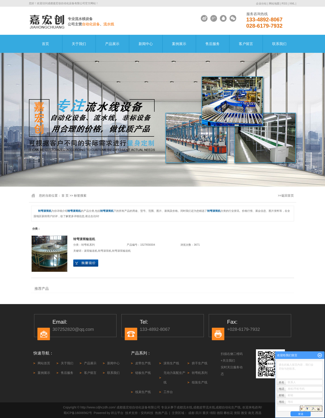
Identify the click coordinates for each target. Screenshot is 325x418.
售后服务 (212, 44)
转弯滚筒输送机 (84, 239)
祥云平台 (117, 413)
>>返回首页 (286, 195)
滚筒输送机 (90, 250)
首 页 (65, 195)
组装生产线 (199, 382)
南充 (251, 413)
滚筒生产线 (171, 363)
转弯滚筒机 (104, 250)
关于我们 (79, 44)
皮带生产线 (143, 363)
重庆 (205, 413)
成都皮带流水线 (204, 407)
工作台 (168, 392)
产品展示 (112, 44)
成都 (191, 413)
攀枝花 (228, 413)
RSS (284, 3)
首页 (45, 44)
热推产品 (161, 413)
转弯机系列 (88, 244)
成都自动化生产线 (228, 407)
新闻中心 (146, 44)
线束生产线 (143, 392)
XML (292, 3)
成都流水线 (184, 407)
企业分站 (261, 3)
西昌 (258, 413)
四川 (198, 413)
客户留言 (246, 44)
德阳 (220, 413)
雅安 (244, 413)
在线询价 (85, 263)
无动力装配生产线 (174, 377)
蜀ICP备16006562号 (77, 413)
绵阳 (213, 413)
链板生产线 (143, 373)
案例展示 (179, 44)
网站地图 (274, 3)
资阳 (237, 413)
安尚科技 (147, 413)
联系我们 (279, 44)
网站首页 (44, 363)
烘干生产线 (199, 363)
